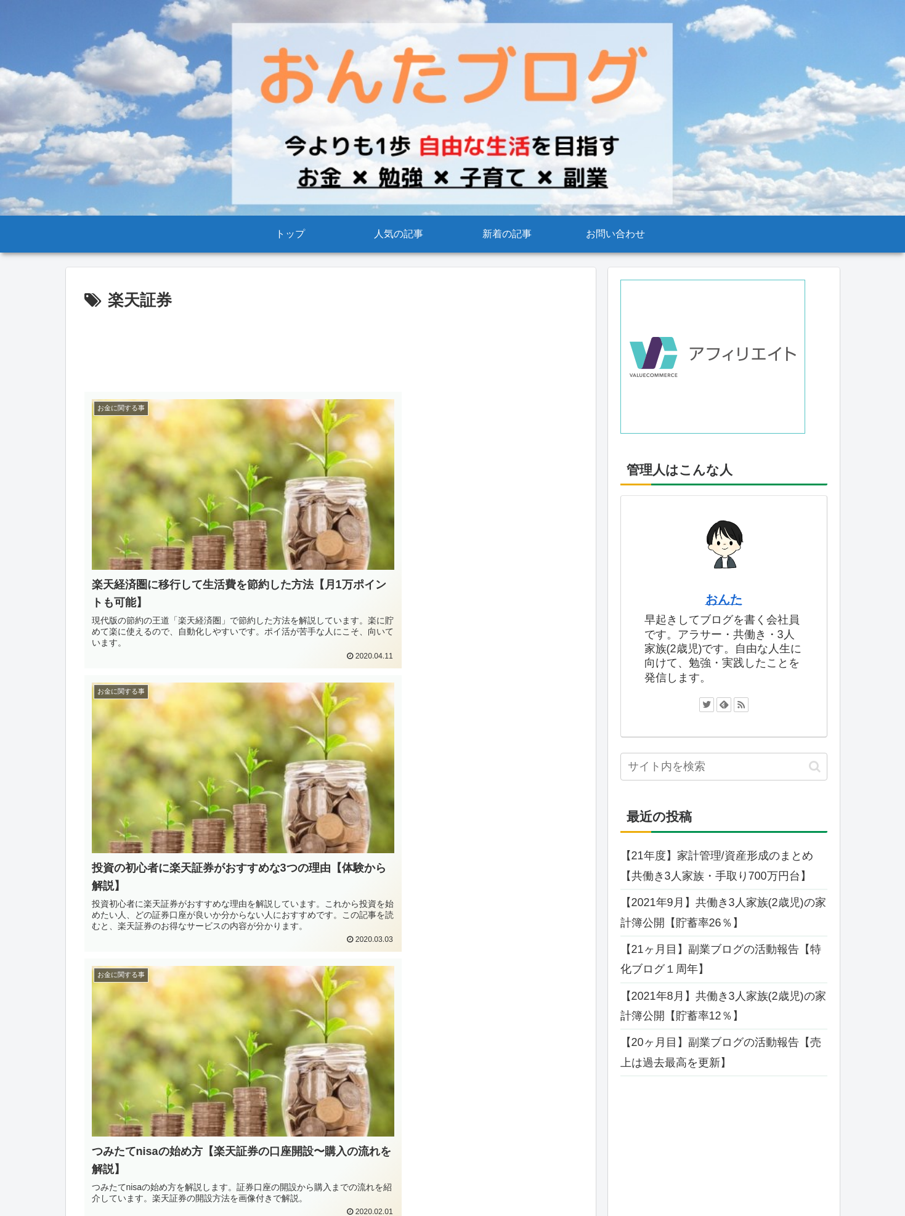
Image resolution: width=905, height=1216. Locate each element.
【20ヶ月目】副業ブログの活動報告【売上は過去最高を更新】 (720, 1052)
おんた (723, 599)
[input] (723, 766)
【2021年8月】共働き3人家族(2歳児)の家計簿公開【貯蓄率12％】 (723, 1006)
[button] (815, 767)
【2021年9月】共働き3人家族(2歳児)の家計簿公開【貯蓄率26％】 (723, 912)
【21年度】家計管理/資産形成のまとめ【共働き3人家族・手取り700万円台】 (716, 865)
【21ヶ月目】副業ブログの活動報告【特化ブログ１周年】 (720, 959)
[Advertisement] (330, 348)
